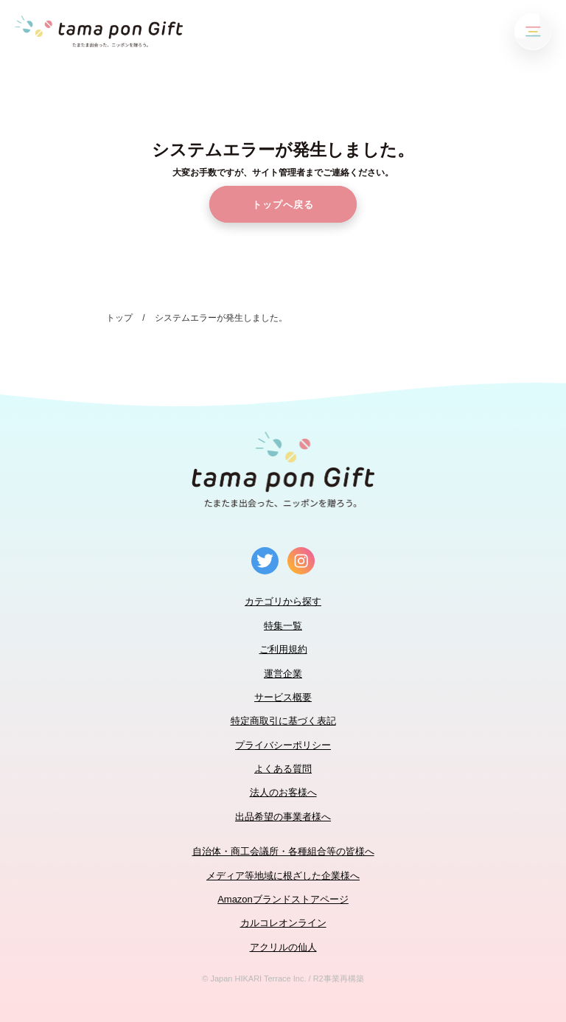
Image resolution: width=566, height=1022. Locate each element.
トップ (119, 318)
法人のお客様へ (283, 792)
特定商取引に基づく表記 (283, 720)
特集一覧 (283, 625)
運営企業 (283, 673)
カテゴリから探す (283, 601)
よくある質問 (283, 768)
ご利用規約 (283, 649)
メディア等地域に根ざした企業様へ (283, 875)
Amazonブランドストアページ (283, 899)
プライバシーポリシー (283, 745)
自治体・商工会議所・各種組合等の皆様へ (283, 851)
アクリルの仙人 (283, 947)
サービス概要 (283, 697)
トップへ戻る (283, 204)
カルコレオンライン (283, 922)
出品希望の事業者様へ (283, 816)
